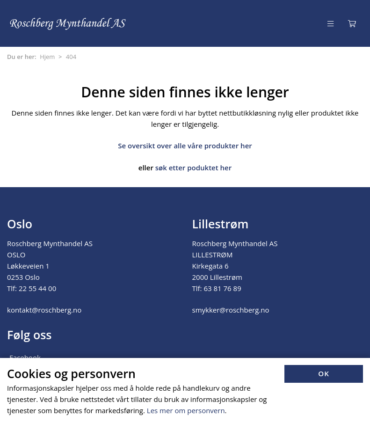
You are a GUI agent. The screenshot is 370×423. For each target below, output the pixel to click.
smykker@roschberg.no (230, 309)
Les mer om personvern (186, 410)
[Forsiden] (68, 23)
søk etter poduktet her (193, 167)
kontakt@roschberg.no (44, 309)
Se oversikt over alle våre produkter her (185, 145)
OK (323, 373)
